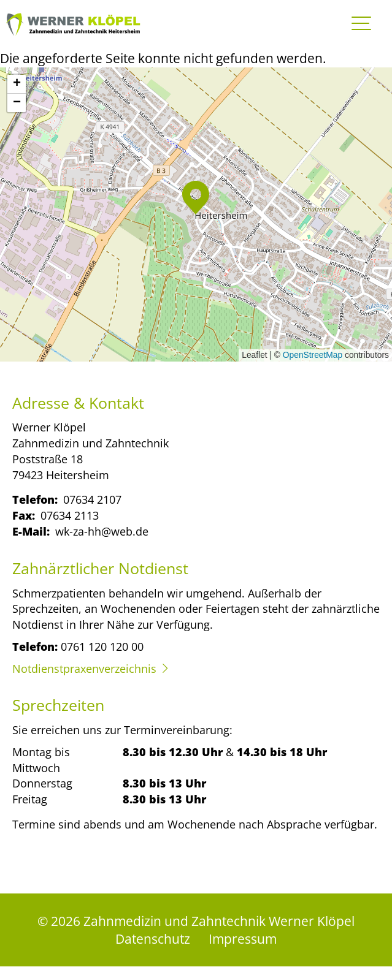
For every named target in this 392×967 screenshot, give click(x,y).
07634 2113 (69, 515)
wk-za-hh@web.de (101, 531)
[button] (195, 197)
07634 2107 (92, 499)
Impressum (243, 938)
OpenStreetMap (312, 355)
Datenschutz (152, 938)
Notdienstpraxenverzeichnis (84, 668)
